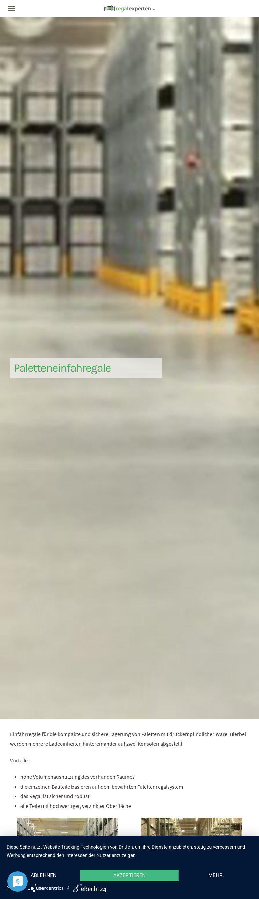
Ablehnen (43, 875)
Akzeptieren (129, 875)
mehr (215, 875)
